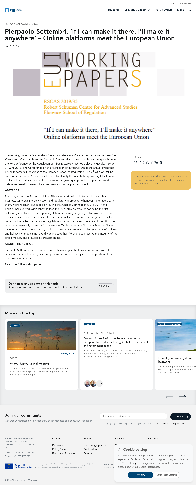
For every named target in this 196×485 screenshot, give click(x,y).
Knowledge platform (96, 445)
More (180, 10)
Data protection (177, 423)
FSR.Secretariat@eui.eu (24, 452)
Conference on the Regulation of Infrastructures (57, 168)
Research (114, 10)
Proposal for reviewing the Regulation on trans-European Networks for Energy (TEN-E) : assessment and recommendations (116, 342)
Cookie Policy (129, 463)
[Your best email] (133, 416)
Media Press (185, 4)
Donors (88, 453)
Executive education (137, 10)
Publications (91, 449)
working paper (32, 264)
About (173, 4)
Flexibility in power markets (169, 324)
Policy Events (164, 10)
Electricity (89, 324)
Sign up (105, 286)
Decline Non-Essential (166, 475)
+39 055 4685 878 (22, 456)
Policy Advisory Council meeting (29, 363)
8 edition (97, 172)
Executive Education (64, 453)
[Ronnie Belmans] (87, 383)
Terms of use (161, 423)
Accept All (140, 475)
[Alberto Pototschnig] (93, 383)
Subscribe (181, 416)
